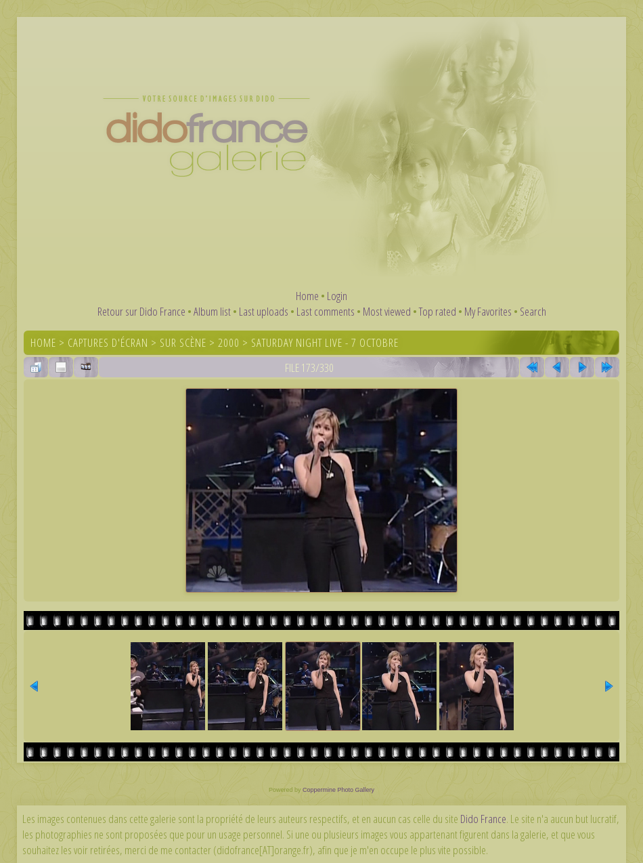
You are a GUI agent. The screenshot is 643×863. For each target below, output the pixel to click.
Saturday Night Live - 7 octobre (325, 342)
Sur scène (183, 342)
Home (307, 295)
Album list (212, 311)
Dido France (483, 818)
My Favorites (488, 311)
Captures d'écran (108, 342)
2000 (229, 342)
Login (337, 295)
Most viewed (387, 311)
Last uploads (263, 311)
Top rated (437, 311)
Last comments (325, 311)
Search (533, 311)
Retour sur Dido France (141, 311)
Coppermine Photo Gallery (338, 789)
